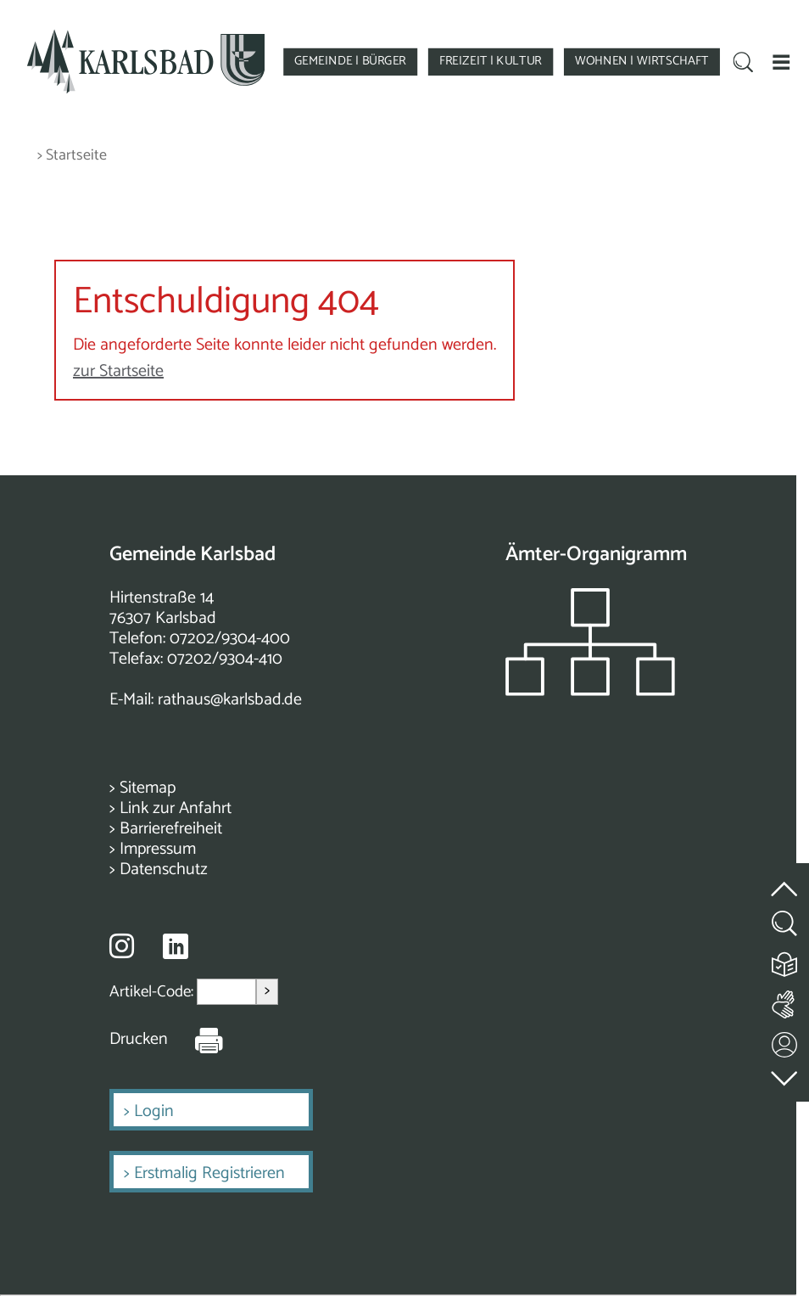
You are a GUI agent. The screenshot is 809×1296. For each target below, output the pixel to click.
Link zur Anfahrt (176, 808)
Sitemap (148, 788)
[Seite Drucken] (196, 1039)
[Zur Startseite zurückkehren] (145, 36)
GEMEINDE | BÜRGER (349, 61)
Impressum (158, 849)
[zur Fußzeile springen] (785, 1074)
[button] (781, 61)
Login (154, 1111)
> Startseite (72, 155)
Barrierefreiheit (171, 829)
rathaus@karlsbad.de (230, 700)
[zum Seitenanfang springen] (785, 878)
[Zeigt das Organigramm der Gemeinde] (590, 691)
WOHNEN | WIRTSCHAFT (641, 61)
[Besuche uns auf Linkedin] (175, 947)
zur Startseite (118, 371)
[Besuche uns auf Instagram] (121, 945)
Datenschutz (164, 870)
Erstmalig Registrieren (209, 1173)
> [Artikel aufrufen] (267, 991)
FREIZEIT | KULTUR (490, 61)
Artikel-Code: (153, 992)
